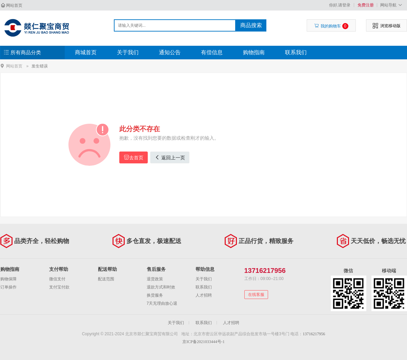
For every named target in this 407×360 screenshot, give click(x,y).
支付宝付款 (59, 287)
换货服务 (155, 295)
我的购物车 (331, 26)
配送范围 (106, 279)
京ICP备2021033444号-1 (203, 341)
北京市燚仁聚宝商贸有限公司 (36, 28)
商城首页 (86, 52)
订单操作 (8, 287)
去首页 (133, 157)
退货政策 (155, 279)
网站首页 (14, 5)
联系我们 (296, 52)
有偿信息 (212, 52)
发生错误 (40, 66)
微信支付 (57, 279)
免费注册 (366, 5)
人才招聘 (204, 295)
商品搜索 (251, 25)
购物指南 (254, 52)
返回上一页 (170, 157)
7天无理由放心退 (162, 303)
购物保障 (8, 279)
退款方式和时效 (161, 287)
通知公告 (170, 52)
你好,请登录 (339, 5)
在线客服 (256, 294)
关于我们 (128, 52)
